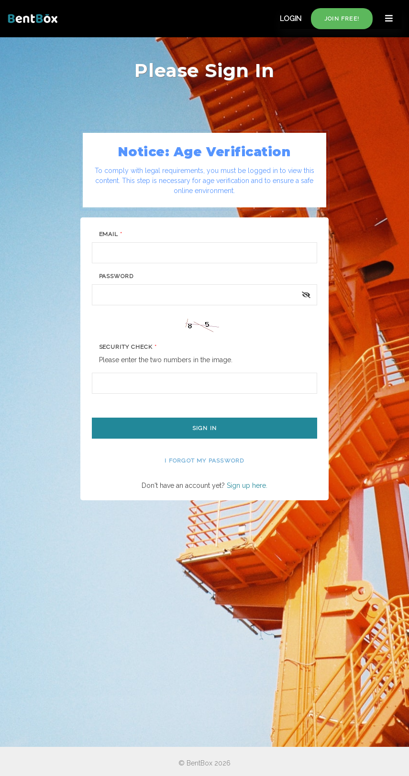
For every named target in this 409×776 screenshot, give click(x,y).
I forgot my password (204, 460)
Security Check (128, 347)
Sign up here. (247, 485)
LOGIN (290, 18)
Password (116, 276)
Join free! (341, 18)
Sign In (204, 428)
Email (111, 234)
